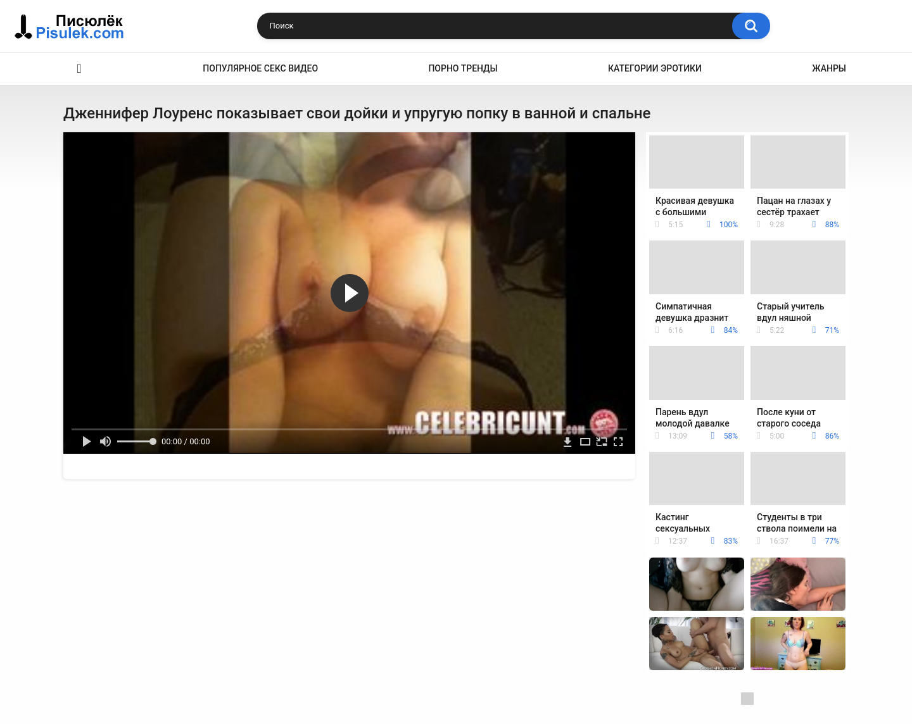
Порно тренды (462, 68)
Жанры (829, 68)
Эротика (79, 69)
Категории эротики (655, 68)
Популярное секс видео (260, 68)
